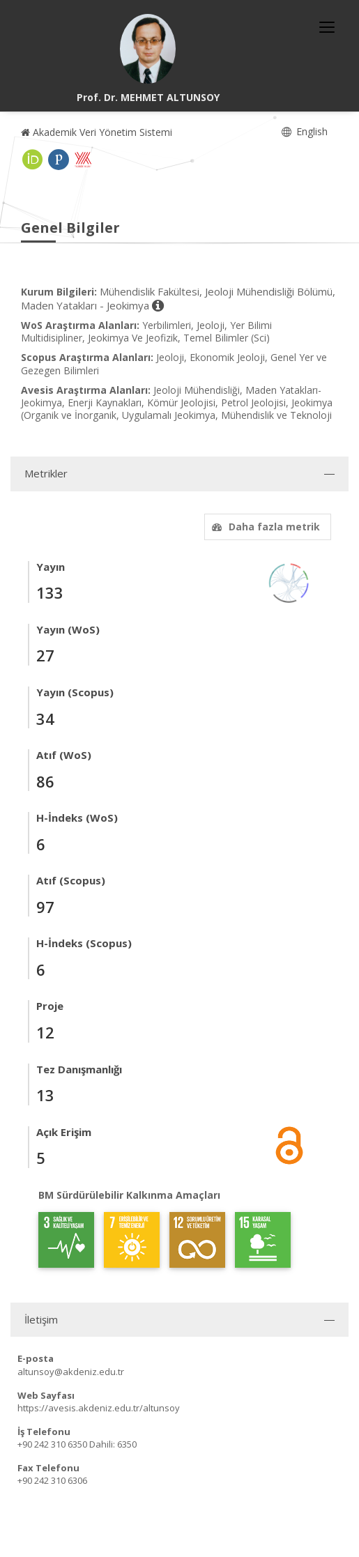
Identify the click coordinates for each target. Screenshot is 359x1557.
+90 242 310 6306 (52, 1480)
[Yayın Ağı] (289, 581)
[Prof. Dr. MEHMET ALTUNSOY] (148, 49)
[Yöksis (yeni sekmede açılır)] (82, 159)
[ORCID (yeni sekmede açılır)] (33, 159)
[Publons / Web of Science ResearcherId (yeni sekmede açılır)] (58, 159)
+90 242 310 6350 (52, 1444)
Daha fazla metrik (264, 526)
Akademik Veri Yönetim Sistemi (96, 132)
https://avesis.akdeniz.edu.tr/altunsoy (98, 1408)
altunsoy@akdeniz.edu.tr (70, 1371)
